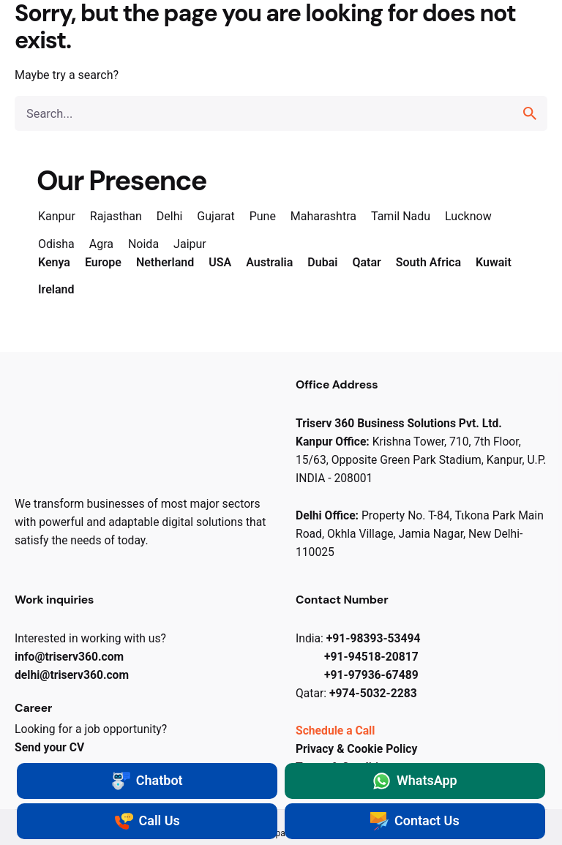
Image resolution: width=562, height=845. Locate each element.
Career (33, 708)
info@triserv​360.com (69, 657)
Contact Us (415, 821)
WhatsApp (414, 781)
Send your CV (49, 747)
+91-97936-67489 (371, 675)
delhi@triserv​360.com (72, 675)
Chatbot (147, 781)
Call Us (147, 821)
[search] (529, 113)
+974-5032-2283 (373, 693)
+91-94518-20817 (371, 657)
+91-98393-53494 (373, 638)
